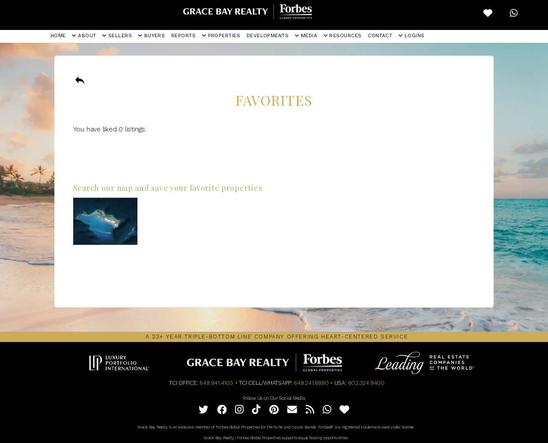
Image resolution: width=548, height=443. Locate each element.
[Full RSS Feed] (310, 411)
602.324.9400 (366, 383)
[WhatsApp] (327, 411)
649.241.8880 (311, 383)
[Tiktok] (256, 411)
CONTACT (380, 36)
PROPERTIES (221, 36)
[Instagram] (239, 411)
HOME (58, 36)
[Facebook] (222, 411)
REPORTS (183, 36)
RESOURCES (343, 36)
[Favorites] (344, 411)
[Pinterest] (274, 411)
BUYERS (151, 36)
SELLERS (117, 36)
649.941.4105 (216, 383)
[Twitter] (203, 411)
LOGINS (412, 36)
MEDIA (306, 36)
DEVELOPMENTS (268, 36)
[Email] (292, 411)
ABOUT (84, 36)
